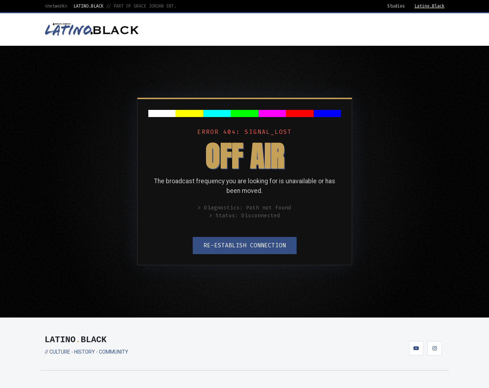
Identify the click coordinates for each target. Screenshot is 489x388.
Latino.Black (429, 6)
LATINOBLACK (76, 340)
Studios (396, 6)
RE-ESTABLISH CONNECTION (244, 245)
